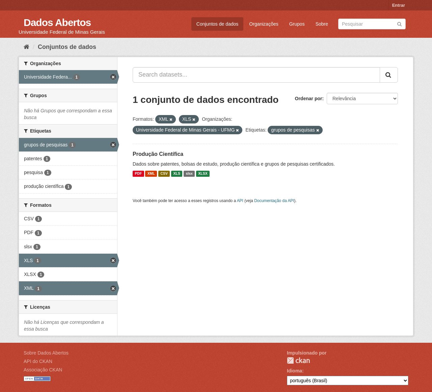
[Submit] (399, 23)
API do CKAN (38, 361)
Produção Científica (158, 154)
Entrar (398, 5)
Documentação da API (274, 200)
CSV (164, 174)
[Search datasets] (372, 24)
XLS (176, 174)
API (240, 200)
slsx (189, 174)
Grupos (297, 24)
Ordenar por (308, 98)
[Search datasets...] (256, 75)
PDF (138, 174)
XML (151, 174)
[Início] (26, 47)
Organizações (263, 24)
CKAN (298, 360)
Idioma (294, 370)
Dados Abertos (57, 22)
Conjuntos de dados (217, 24)
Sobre (322, 24)
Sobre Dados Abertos (46, 353)
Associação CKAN (43, 369)
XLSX (202, 174)
